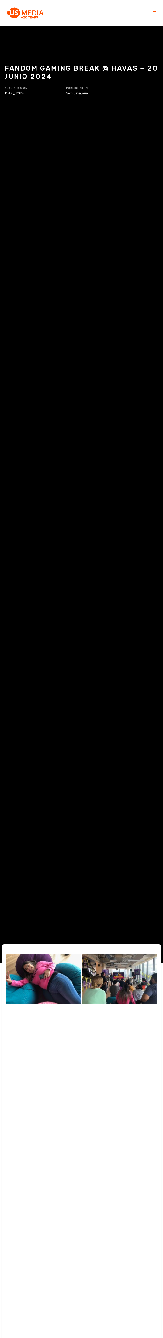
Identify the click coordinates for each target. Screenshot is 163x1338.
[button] (155, 12)
